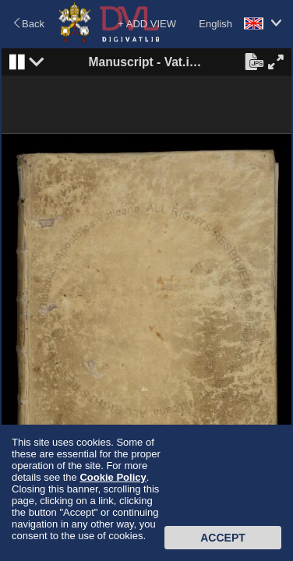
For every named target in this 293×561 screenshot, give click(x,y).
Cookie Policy (112, 477)
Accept (222, 537)
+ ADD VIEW (147, 24)
